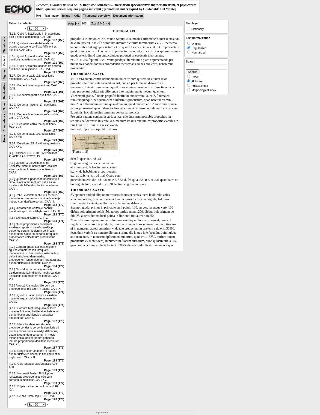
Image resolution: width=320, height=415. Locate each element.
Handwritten (4, 91)
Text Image (51, 15)
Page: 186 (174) (54, 292)
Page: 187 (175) (54, 321)
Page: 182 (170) (54, 204)
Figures (4, 74)
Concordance (4, 122)
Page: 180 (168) (54, 159)
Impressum (101, 412)
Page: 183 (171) (54, 221)
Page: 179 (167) (54, 140)
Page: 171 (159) (54, 62)
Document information (128, 15)
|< (76, 23)
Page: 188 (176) (54, 360)
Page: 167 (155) (54, 40)
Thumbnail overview (96, 15)
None (4, 138)
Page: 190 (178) (54, 392)
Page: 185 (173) (54, 282)
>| (108, 23)
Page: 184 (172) (54, 243)
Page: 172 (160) (54, 82)
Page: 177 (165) (54, 130)
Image (66, 15)
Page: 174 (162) (54, 111)
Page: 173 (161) (54, 91)
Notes (4, 106)
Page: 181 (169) (54, 192)
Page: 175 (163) (54, 120)
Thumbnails (4, 45)
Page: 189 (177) (54, 370)
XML (77, 15)
